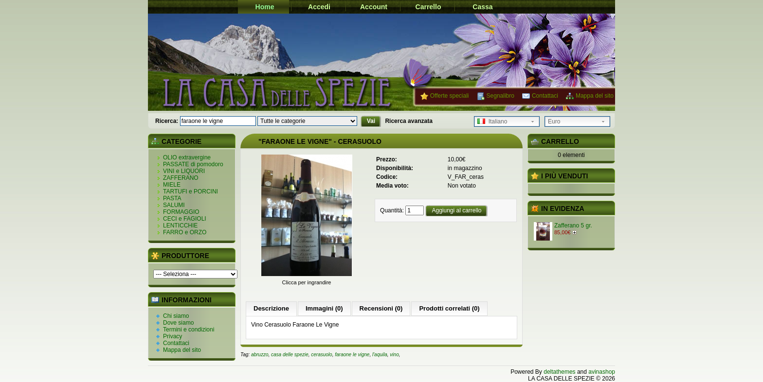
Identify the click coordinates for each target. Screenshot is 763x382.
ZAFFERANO (181, 177)
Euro (554, 121)
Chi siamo (176, 316)
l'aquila (379, 354)
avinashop (601, 371)
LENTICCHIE (180, 225)
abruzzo (260, 354)
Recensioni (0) (381, 308)
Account (373, 7)
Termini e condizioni (188, 329)
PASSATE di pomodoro (193, 164)
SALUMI (174, 205)
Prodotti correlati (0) (449, 308)
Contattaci (545, 95)
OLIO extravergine (187, 157)
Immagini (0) (324, 308)
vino (394, 354)
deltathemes (559, 371)
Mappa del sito (595, 95)
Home (264, 7)
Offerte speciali (449, 95)
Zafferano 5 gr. (573, 225)
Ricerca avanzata (408, 121)
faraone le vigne (352, 354)
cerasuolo (321, 354)
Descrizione (271, 308)
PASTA (172, 198)
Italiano (492, 121)
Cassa (482, 7)
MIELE (172, 184)
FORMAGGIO (181, 211)
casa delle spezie (290, 354)
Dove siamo (178, 322)
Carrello (428, 7)
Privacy (172, 336)
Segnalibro (500, 95)
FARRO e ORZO (184, 232)
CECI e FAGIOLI (184, 218)
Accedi (319, 7)
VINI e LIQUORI (184, 171)
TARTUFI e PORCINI (190, 191)
